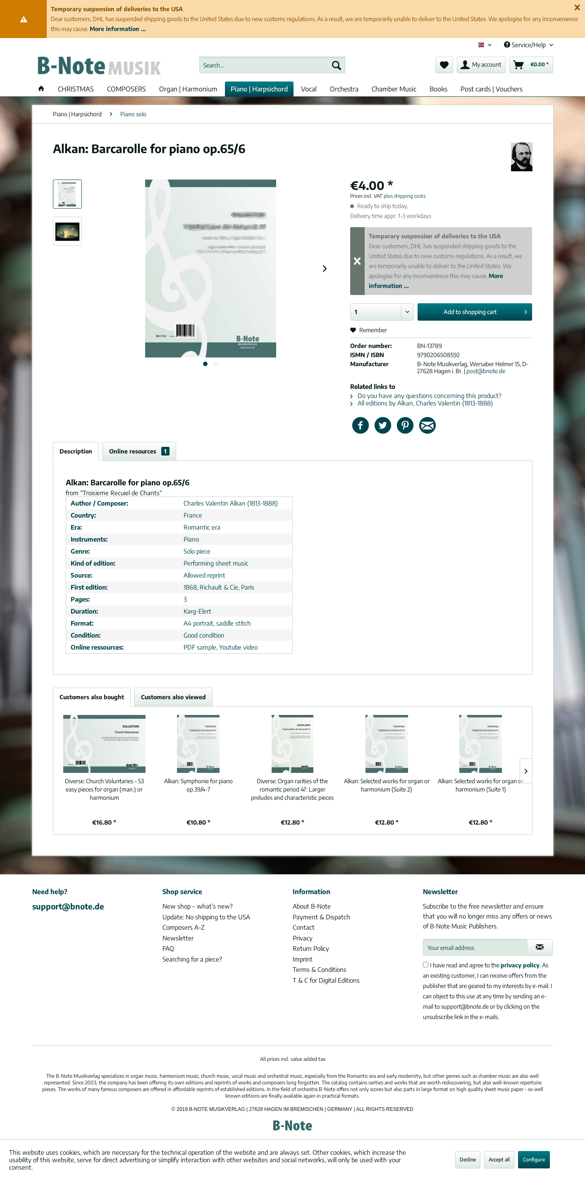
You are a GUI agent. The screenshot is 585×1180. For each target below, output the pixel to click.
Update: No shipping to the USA (206, 917)
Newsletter (177, 938)
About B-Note (312, 906)
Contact (304, 927)
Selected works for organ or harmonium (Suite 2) (387, 785)
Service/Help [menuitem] (525, 44)
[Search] (336, 65)
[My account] (481, 65)
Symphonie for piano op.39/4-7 (198, 785)
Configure (534, 1159)
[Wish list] (444, 65)
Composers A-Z (183, 927)
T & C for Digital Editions (326, 980)
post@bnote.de (485, 370)
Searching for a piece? (192, 959)
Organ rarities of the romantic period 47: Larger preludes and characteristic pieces (292, 789)
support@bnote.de (68, 906)
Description (76, 451)
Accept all (499, 1159)
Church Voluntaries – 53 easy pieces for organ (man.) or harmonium (104, 789)
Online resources (139, 451)
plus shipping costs (404, 196)
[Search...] (272, 65)
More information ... (118, 28)
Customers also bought (92, 696)
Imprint (303, 959)
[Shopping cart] (531, 65)
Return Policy (311, 948)
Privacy (303, 938)
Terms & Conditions (319, 969)
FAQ (168, 948)
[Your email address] (475, 947)
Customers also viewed (173, 696)
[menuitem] (272, 65)
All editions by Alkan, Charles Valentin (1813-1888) (421, 403)
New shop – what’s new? (197, 906)
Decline (468, 1159)
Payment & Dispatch (321, 917)
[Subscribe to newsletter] (540, 947)
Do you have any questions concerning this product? (425, 395)
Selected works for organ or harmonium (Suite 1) (480, 785)
